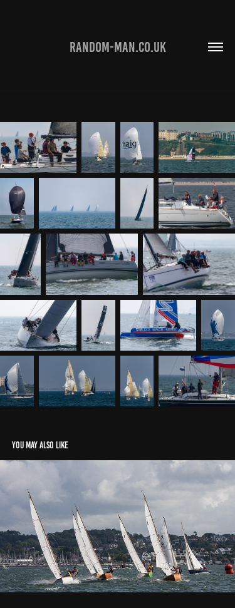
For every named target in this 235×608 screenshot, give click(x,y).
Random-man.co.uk (118, 47)
